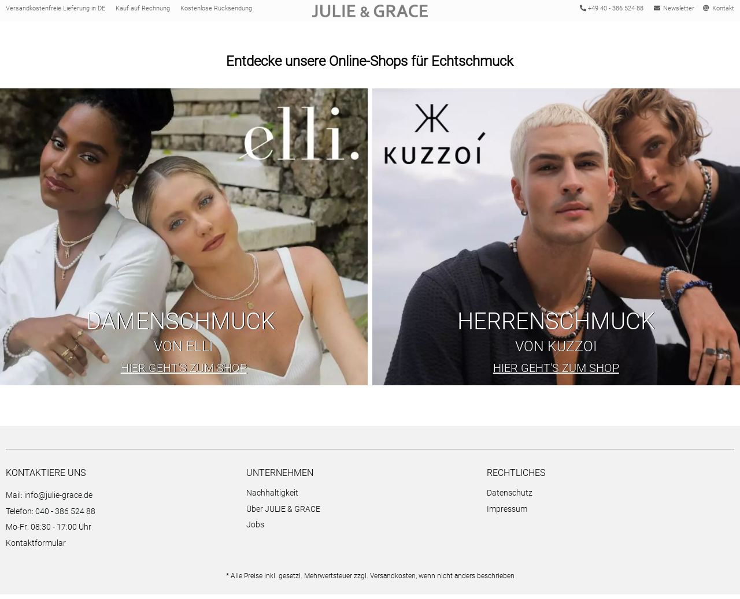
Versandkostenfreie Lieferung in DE (55, 10)
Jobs (255, 529)
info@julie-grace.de (58, 499)
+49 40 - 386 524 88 (610, 10)
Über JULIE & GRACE (283, 513)
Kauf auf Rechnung (143, 10)
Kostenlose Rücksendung (216, 10)
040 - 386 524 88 (65, 515)
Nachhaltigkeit (272, 496)
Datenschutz (509, 496)
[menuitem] (363, 498)
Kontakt (718, 10)
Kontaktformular (36, 547)
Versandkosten (393, 580)
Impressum (507, 513)
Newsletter (674, 10)
